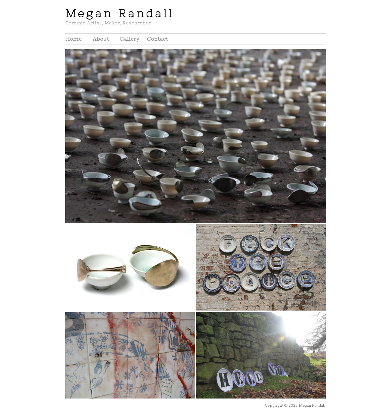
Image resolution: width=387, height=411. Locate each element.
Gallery (130, 39)
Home (73, 39)
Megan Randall (119, 13)
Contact (157, 39)
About (100, 39)
